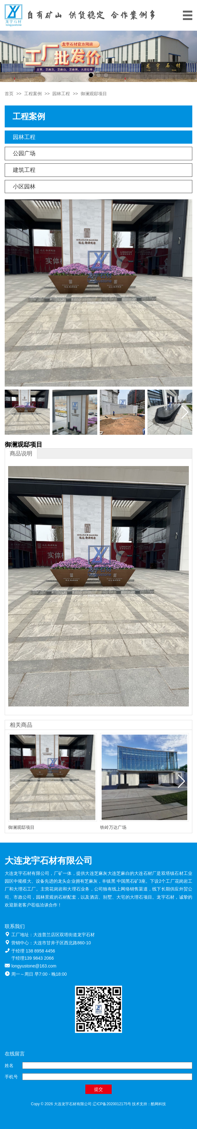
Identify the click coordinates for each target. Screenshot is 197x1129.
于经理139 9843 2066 (32, 958)
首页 (9, 93)
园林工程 (61, 93)
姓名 (9, 1065)
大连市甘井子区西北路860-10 (62, 942)
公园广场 (24, 153)
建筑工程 (24, 170)
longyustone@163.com (33, 965)
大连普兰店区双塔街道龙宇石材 (64, 934)
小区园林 (24, 186)
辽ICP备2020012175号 (112, 1104)
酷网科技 (158, 1104)
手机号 (11, 1076)
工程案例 (33, 93)
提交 (98, 1089)
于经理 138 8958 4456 (33, 950)
